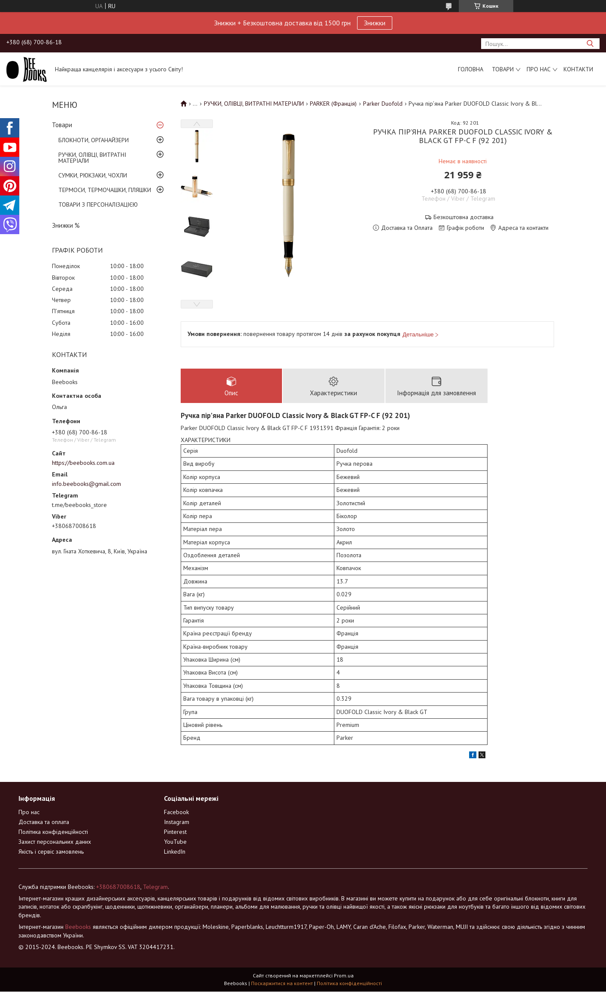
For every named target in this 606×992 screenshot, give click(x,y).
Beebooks (78, 927)
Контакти (578, 69)
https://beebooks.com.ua (83, 463)
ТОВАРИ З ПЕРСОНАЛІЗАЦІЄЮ (98, 204)
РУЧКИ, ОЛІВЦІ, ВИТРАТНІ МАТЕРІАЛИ (92, 158)
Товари (503, 69)
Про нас (539, 69)
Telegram (155, 887)
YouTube (175, 842)
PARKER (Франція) (333, 104)
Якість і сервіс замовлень (51, 852)
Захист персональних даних (54, 842)
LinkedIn (174, 852)
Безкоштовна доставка (463, 217)
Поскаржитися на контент (282, 983)
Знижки (374, 22)
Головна (470, 69)
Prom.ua (344, 976)
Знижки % (66, 225)
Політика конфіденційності (53, 832)
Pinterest (175, 832)
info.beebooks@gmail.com (86, 484)
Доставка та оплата (43, 822)
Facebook (176, 812)
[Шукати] (590, 43)
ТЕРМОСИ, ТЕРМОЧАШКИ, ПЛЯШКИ (104, 190)
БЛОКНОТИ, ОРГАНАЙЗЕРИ (93, 140)
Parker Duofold (383, 104)
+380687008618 (118, 887)
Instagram (176, 822)
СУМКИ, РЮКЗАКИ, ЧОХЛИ (92, 175)
